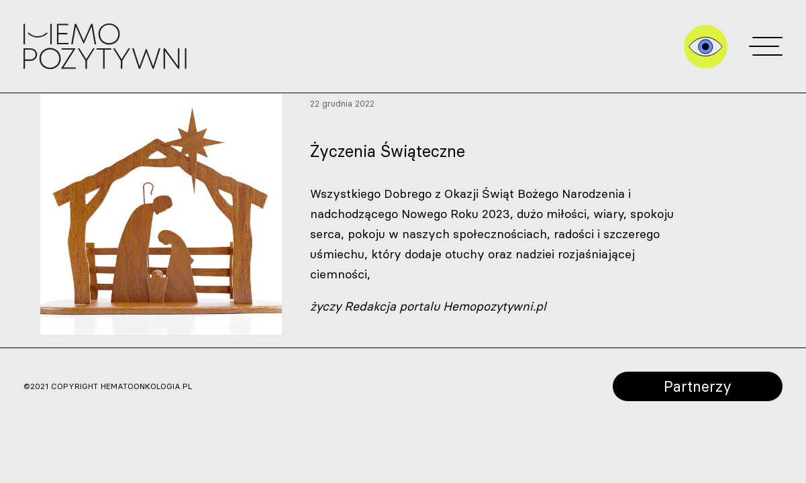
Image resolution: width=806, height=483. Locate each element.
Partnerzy (698, 386)
